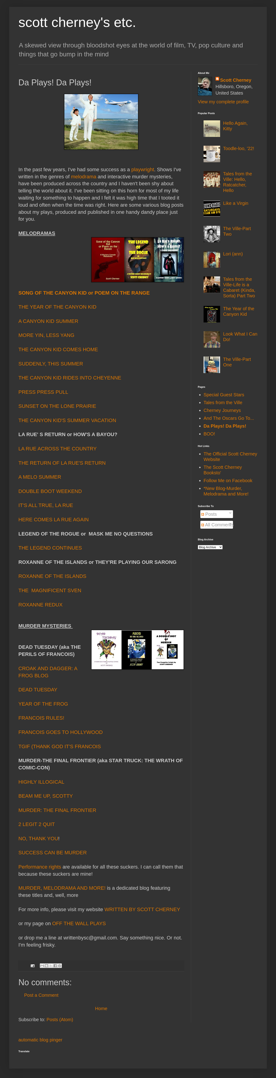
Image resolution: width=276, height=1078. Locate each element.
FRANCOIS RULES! (41, 718)
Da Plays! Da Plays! (225, 426)
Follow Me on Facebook (228, 480)
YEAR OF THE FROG (43, 704)
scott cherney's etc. (77, 22)
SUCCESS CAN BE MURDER (52, 852)
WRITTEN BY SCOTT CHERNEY (142, 909)
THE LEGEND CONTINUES (50, 548)
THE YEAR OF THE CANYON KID (57, 307)
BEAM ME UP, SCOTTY (45, 796)
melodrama (83, 177)
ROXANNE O (33, 576)
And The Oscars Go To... (229, 418)
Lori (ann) (233, 253)
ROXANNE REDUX (40, 605)
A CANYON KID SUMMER (48, 321)
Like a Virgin (235, 203)
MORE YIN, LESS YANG (46, 335)
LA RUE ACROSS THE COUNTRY (57, 449)
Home (101, 1008)
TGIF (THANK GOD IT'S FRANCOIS (59, 746)
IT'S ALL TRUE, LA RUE (45, 505)
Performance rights (39, 867)
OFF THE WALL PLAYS (79, 923)
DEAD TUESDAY (37, 690)
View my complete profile (223, 101)
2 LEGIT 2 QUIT (36, 824)
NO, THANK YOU (38, 838)
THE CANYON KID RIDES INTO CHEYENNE (69, 378)
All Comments (217, 524)
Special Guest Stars (224, 394)
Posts (209, 514)
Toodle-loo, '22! (238, 148)
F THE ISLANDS (67, 576)
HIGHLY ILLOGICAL (41, 782)
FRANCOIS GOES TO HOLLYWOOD (60, 732)
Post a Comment (41, 995)
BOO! (209, 433)
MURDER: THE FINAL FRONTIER (57, 810)
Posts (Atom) (59, 1019)
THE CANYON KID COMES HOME (58, 349)
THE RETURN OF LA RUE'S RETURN (62, 463)
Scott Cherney (235, 80)
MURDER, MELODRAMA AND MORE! (62, 888)
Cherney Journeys (222, 410)
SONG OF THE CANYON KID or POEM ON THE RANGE (84, 293)
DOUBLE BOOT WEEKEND (50, 491)
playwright (142, 170)
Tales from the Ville (223, 402)
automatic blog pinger (40, 1039)
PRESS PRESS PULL (43, 392)
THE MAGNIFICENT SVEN (49, 590)
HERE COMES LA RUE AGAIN (53, 519)
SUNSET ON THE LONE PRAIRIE (57, 406)
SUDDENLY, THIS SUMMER (50, 364)
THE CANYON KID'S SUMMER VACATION (67, 420)
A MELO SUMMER (39, 477)
